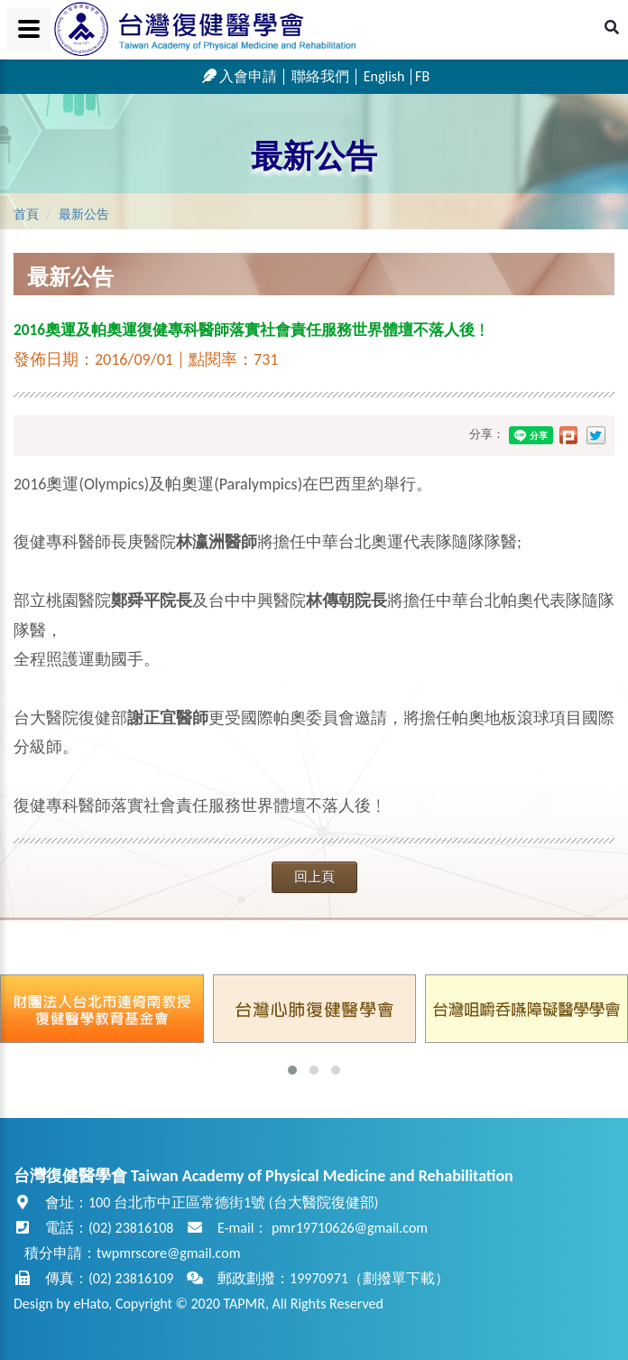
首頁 (26, 214)
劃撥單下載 (399, 1278)
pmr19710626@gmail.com (350, 1227)
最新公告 (314, 156)
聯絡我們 (320, 76)
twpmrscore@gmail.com (168, 1253)
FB (422, 76)
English (384, 76)
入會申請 (240, 76)
